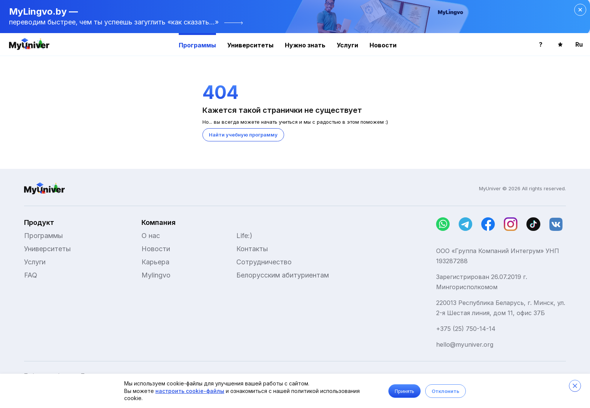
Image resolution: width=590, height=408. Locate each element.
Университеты (250, 45)
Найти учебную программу (243, 135)
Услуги (347, 45)
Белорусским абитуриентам (282, 275)
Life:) (244, 236)
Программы (197, 45)
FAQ (30, 275)
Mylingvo (155, 275)
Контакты (252, 249)
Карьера (155, 262)
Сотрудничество (264, 262)
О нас (150, 236)
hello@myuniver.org (464, 344)
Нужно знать (305, 45)
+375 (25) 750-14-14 (466, 328)
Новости (383, 45)
